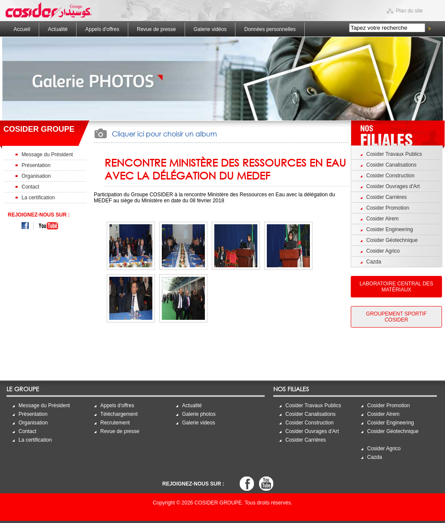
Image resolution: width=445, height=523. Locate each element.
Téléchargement (119, 414)
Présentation (36, 165)
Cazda (373, 262)
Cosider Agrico (383, 251)
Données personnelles (269, 29)
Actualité (58, 29)
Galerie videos (198, 423)
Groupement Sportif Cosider (396, 317)
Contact (30, 187)
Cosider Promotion (387, 208)
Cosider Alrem (382, 219)
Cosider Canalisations (391, 165)
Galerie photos (199, 414)
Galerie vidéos (210, 29)
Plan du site (409, 11)
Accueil (22, 29)
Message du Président (47, 155)
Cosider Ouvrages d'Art (393, 186)
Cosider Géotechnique (391, 240)
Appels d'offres (102, 29)
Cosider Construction (390, 176)
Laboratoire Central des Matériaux (396, 287)
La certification (38, 198)
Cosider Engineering (389, 229)
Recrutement (115, 423)
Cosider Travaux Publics (394, 154)
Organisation (36, 176)
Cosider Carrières (386, 197)
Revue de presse (156, 29)
